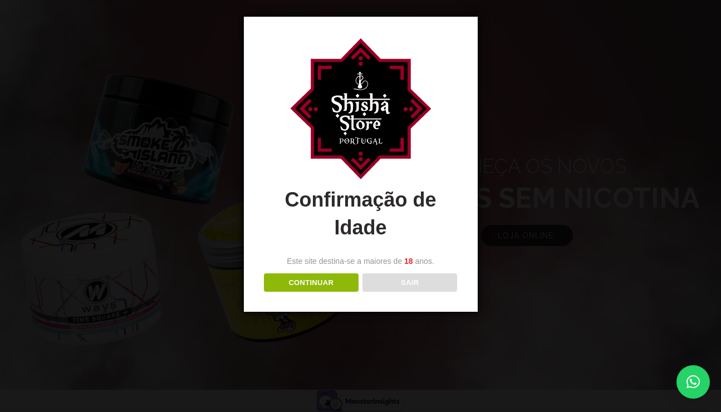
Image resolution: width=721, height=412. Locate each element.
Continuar (310, 282)
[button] (693, 382)
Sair (410, 282)
